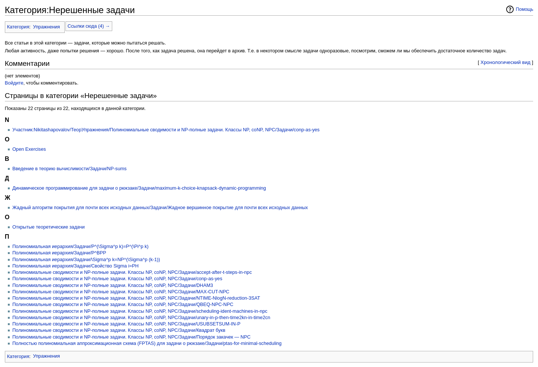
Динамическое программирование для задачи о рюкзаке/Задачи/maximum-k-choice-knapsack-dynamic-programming (139, 188)
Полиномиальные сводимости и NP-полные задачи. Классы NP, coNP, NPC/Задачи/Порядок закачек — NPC (131, 337)
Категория (18, 27)
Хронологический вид (505, 62)
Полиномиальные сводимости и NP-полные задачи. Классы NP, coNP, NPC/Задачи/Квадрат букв (118, 330)
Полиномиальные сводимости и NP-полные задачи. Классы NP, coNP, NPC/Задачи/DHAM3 (112, 285)
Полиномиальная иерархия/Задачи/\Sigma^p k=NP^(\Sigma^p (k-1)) (86, 259)
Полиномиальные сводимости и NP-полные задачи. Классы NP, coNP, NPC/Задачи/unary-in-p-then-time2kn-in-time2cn (141, 317)
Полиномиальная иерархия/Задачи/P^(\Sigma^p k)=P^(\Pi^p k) (80, 246)
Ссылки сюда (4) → (89, 26)
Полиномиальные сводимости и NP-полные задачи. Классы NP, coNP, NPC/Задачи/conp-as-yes (117, 278)
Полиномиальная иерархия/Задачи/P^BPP (59, 253)
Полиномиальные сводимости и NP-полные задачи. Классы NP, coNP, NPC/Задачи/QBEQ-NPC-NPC (122, 304)
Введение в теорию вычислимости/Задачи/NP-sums (69, 168)
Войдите (14, 83)
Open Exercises (29, 149)
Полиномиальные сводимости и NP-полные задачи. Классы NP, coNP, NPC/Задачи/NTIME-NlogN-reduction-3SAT (136, 298)
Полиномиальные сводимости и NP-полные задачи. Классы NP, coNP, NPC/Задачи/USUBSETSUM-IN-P (126, 324)
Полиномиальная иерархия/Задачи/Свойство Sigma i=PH (75, 266)
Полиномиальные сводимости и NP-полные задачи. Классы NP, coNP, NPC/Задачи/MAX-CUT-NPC (120, 291)
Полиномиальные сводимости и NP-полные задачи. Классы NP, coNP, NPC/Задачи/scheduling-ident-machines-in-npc (140, 311)
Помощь (525, 9)
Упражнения (46, 27)
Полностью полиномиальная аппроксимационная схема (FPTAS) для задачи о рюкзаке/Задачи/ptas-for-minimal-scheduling (147, 343)
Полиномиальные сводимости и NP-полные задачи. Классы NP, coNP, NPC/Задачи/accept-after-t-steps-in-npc (132, 272)
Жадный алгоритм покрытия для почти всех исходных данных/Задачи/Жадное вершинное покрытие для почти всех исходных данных (160, 207)
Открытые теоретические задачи (48, 227)
